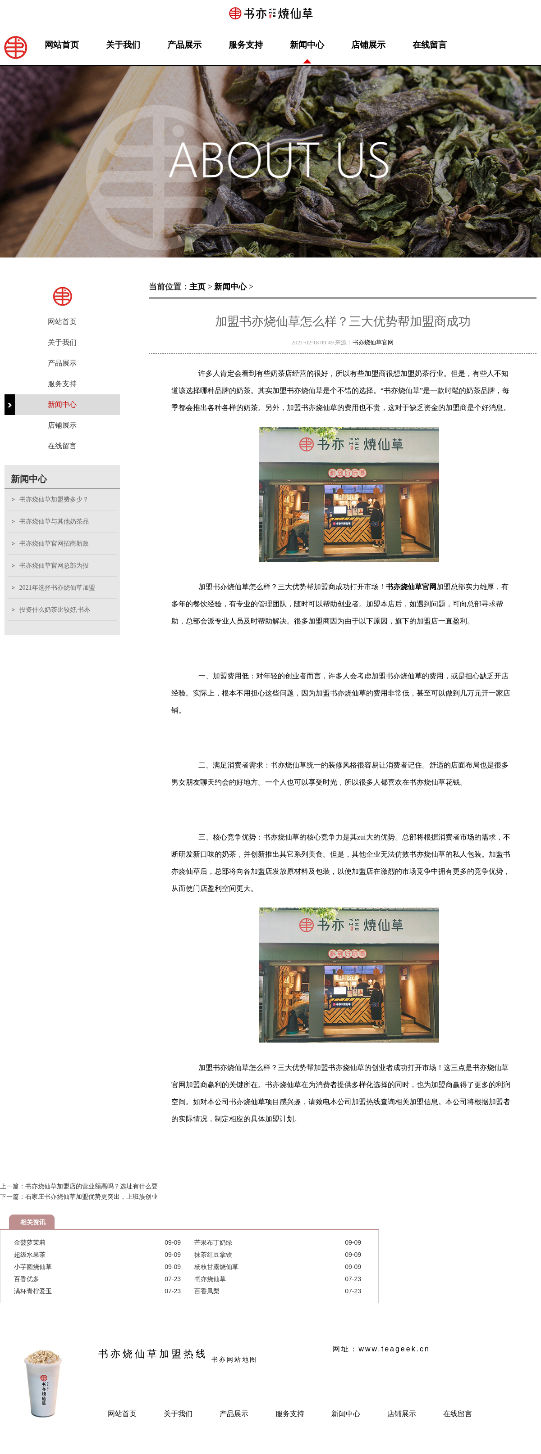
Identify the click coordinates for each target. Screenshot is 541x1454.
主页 (197, 286)
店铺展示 (368, 45)
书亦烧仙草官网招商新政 (54, 543)
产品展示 (184, 45)
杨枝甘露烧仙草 (216, 1266)
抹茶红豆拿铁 (213, 1254)
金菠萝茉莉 (30, 1242)
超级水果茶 (30, 1254)
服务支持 (246, 45)
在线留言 (430, 45)
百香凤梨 (207, 1291)
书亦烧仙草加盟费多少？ (54, 499)
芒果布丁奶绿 (213, 1242)
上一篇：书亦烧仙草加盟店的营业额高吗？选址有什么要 (79, 1186)
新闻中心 (307, 45)
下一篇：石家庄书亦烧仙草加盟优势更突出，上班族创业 (79, 1196)
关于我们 (123, 45)
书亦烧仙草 (210, 1278)
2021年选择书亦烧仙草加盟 (57, 587)
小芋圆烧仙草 (33, 1266)
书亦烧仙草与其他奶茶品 (54, 521)
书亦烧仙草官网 (373, 342)
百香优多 (26, 1278)
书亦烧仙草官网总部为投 (54, 565)
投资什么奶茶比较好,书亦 (55, 609)
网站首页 (62, 45)
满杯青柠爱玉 (33, 1291)
